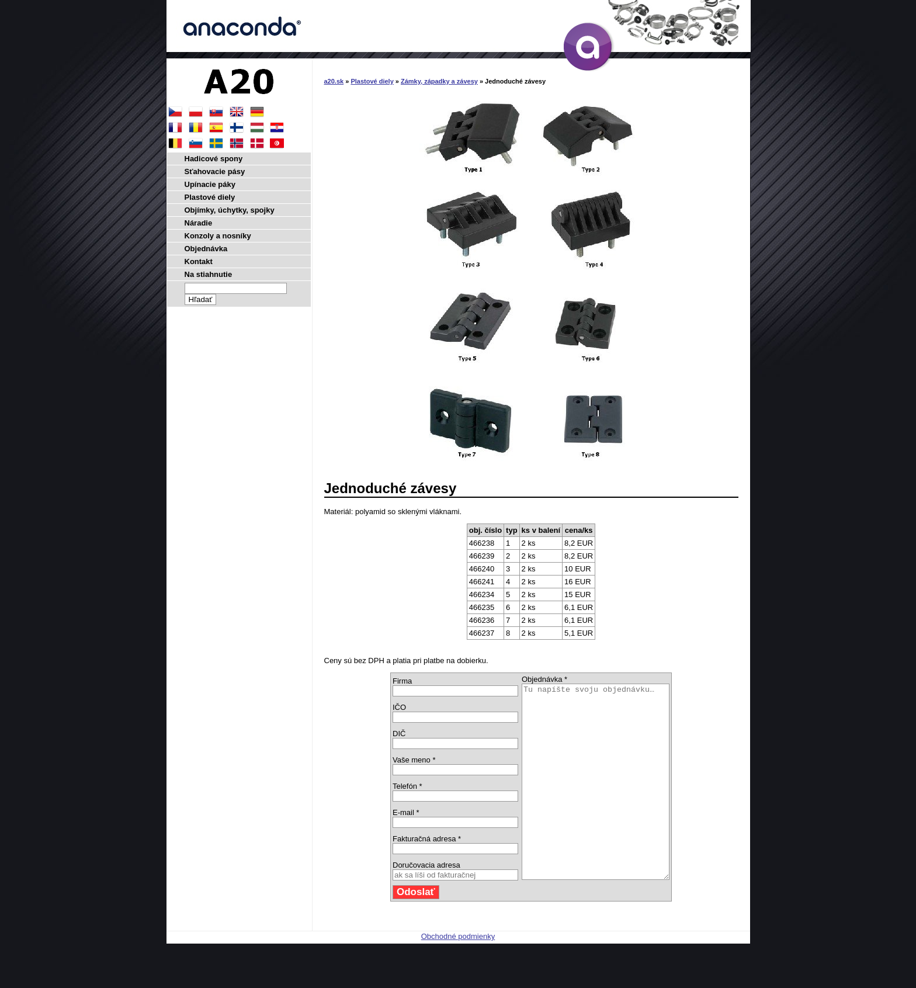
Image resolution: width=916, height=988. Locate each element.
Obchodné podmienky (458, 974)
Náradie (199, 223)
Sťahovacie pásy (215, 171)
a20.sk (334, 81)
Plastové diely (372, 81)
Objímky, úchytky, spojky (230, 210)
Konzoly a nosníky (218, 235)
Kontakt (199, 261)
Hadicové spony (214, 158)
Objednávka (206, 248)
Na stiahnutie (209, 274)
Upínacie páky (210, 184)
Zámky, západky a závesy (439, 81)
